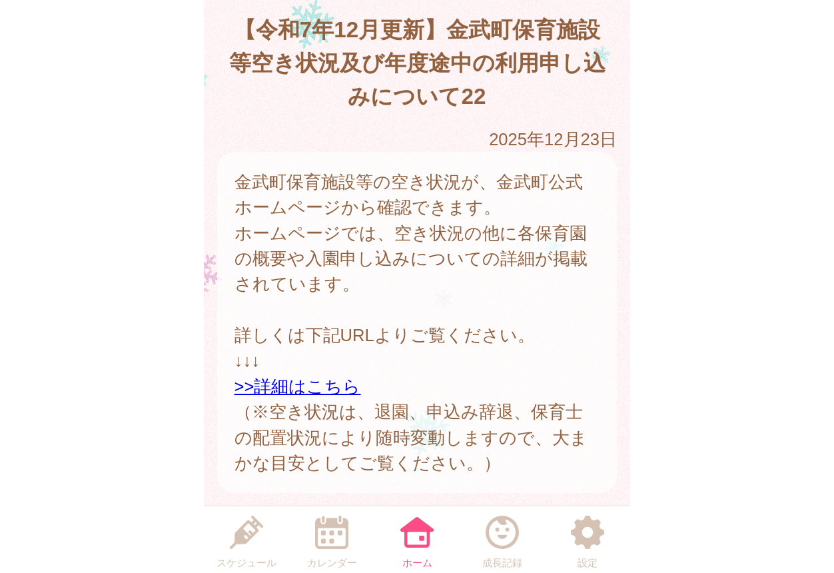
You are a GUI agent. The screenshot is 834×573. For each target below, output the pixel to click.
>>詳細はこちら (297, 386)
